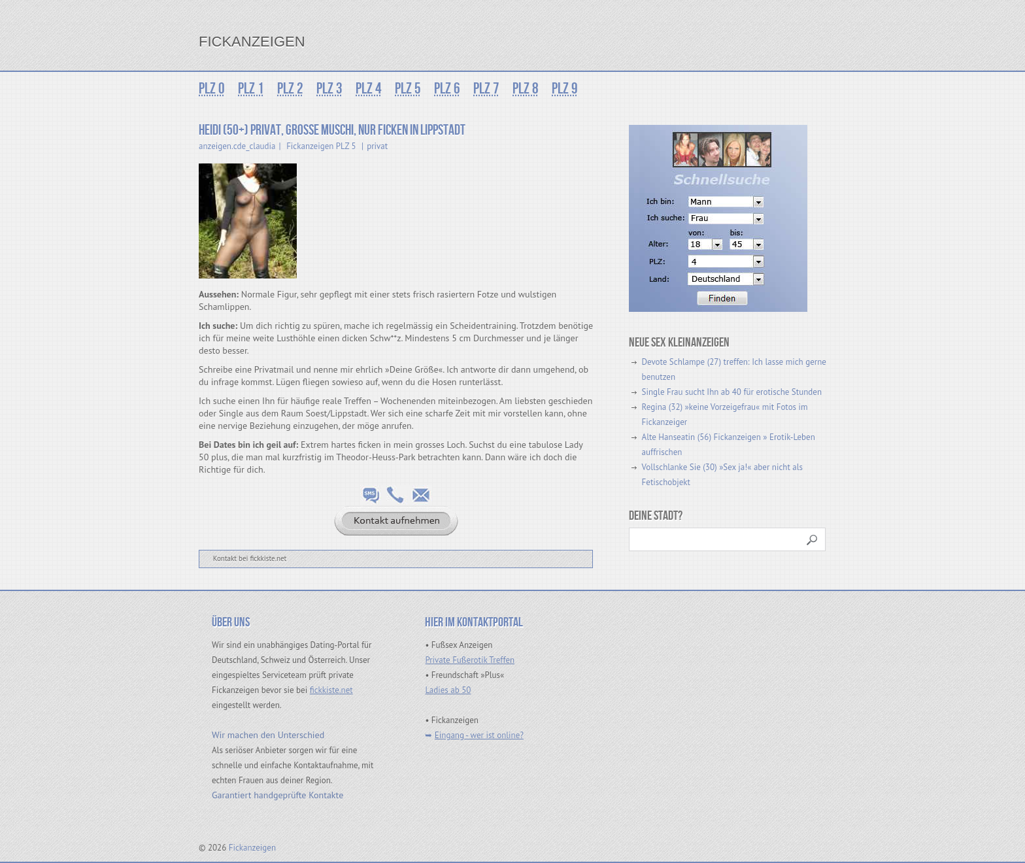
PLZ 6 (447, 88)
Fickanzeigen (252, 41)
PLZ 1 (251, 88)
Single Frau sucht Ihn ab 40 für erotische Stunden (732, 392)
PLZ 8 (525, 88)
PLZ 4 (369, 88)
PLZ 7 (486, 88)
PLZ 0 (212, 88)
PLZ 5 (408, 88)
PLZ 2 (290, 88)
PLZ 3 (329, 88)
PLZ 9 (565, 88)
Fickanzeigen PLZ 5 (321, 146)
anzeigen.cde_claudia (237, 146)
